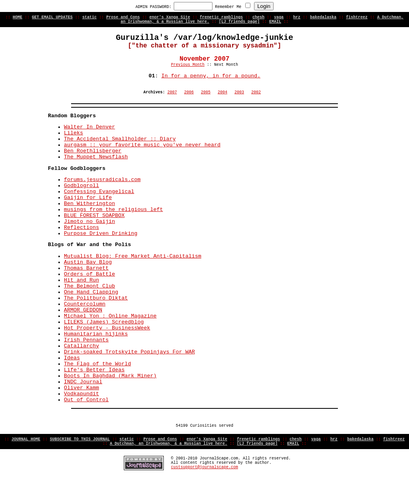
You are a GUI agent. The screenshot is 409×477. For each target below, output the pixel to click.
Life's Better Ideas (94, 370)
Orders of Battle (89, 274)
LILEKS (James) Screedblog (104, 322)
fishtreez (356, 17)
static (89, 17)
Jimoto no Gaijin (89, 222)
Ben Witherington (89, 204)
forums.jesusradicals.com (102, 180)
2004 (222, 92)
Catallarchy (81, 346)
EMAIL (275, 22)
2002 (256, 92)
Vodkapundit (81, 394)
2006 (189, 92)
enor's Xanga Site (169, 17)
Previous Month (187, 65)
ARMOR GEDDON (83, 310)
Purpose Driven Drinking (100, 234)
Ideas (72, 358)
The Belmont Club (89, 286)
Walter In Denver (89, 127)
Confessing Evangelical (99, 192)
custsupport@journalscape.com (204, 467)
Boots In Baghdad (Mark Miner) (110, 376)
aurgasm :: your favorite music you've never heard (142, 145)
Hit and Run (81, 280)
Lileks (73, 133)
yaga (279, 17)
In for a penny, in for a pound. (210, 76)
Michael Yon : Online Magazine (110, 316)
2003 (239, 92)
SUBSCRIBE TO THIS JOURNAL (80, 439)
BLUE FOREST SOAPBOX (94, 216)
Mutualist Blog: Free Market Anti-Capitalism (132, 256)
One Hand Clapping (91, 292)
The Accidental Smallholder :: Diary (120, 139)
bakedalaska (323, 17)
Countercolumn (84, 304)
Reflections (81, 228)
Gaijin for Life (88, 198)
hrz (296, 17)
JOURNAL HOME (26, 439)
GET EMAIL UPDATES (52, 17)
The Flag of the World (97, 364)
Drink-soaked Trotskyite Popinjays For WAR (129, 352)
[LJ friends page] (239, 22)
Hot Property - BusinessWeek (107, 328)
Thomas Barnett (86, 268)
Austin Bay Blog (88, 262)
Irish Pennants (86, 340)
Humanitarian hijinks (96, 334)
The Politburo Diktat (96, 298)
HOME (17, 17)
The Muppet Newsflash (96, 157)
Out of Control (86, 400)
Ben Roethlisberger (92, 151)
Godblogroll (81, 186)
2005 (205, 92)
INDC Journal (83, 382)
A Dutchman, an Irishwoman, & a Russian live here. (168, 444)
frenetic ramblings (221, 17)
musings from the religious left (113, 210)
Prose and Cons (123, 17)
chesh (258, 17)
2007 (172, 92)
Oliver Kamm (81, 388)
